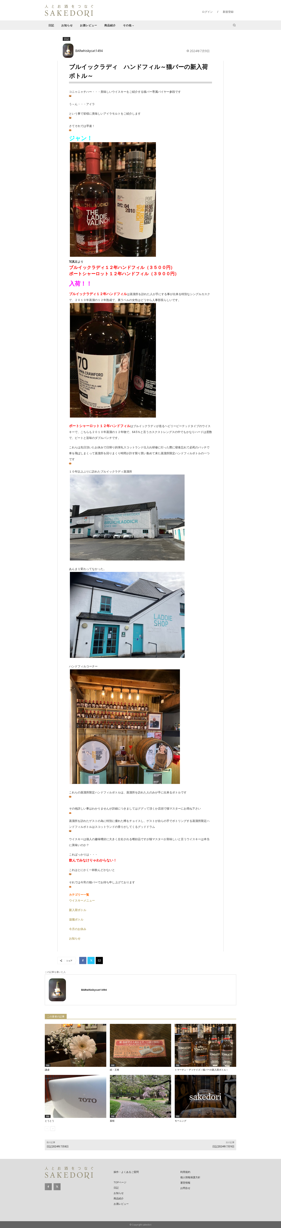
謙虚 (47, 1069)
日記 (66, 39)
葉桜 (112, 1120)
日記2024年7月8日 (58, 1146)
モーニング (180, 1120)
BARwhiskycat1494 (89, 51)
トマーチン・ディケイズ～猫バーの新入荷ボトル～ (201, 1069)
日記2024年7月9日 (223, 1146)
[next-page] (53, 1128)
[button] (234, 25)
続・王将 (114, 1069)
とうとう (49, 1120)
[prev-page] (47, 1128)
